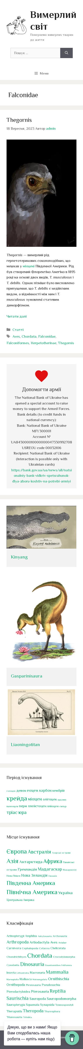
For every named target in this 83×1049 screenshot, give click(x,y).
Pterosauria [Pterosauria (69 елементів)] (40, 991)
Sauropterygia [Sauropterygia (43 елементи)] (16, 1004)
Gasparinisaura (26, 676)
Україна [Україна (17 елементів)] (65, 893)
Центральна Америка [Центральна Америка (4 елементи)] (20, 900)
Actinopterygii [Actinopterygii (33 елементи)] (15, 936)
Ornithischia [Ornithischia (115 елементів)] (58, 978)
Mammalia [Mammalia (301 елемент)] (57, 972)
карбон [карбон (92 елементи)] (45, 790)
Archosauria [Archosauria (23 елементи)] (60, 936)
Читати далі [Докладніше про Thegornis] (17, 316)
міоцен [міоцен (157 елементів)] (35, 798)
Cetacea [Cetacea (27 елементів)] (44, 948)
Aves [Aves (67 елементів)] (53, 942)
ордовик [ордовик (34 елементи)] (61, 799)
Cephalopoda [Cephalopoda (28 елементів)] (30, 948)
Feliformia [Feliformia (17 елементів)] (66, 965)
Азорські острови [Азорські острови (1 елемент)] (61, 852)
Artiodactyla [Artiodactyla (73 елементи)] (39, 942)
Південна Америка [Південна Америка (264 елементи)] (31, 882)
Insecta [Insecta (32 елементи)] (11, 972)
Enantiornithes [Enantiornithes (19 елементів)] (53, 965)
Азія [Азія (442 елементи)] (12, 860)
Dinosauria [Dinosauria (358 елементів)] (32, 964)
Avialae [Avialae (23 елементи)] (62, 942)
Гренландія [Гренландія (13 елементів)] (27, 869)
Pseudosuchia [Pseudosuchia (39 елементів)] (51, 984)
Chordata (29, 336)
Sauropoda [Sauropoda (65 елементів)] (37, 999)
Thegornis (19, 120)
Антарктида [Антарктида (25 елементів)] (30, 861)
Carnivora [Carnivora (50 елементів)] (14, 948)
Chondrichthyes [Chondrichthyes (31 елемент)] (16, 956)
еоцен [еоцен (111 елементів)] (32, 790)
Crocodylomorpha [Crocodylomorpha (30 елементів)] (64, 956)
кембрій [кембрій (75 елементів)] (58, 790)
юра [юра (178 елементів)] (22, 812)
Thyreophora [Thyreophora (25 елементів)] (52, 1011)
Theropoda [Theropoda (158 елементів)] (33, 1010)
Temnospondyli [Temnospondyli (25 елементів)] (64, 1004)
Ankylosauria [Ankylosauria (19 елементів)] (45, 936)
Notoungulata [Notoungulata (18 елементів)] (40, 979)
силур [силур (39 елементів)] (63, 806)
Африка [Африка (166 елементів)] (52, 861)
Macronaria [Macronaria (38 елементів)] (37, 972)
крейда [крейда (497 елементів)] (17, 798)
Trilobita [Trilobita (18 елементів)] (27, 1017)
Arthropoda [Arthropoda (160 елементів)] (18, 942)
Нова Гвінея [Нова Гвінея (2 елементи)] (13, 875)
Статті (18, 330)
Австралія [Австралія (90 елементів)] (39, 852)
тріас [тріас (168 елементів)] (12, 812)
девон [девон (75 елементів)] (21, 790)
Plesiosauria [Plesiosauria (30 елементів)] (33, 984)
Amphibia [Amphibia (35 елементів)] (31, 936)
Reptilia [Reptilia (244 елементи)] (58, 991)
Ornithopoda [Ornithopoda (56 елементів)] (16, 984)
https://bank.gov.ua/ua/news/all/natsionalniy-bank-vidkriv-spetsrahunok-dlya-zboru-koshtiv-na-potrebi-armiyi (41, 475)
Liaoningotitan (25, 744)
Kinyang (19, 557)
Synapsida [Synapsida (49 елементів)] (47, 1004)
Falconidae (46, 336)
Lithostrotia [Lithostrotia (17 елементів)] (23, 972)
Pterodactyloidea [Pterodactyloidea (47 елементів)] (18, 991)
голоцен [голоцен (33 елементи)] (11, 791)
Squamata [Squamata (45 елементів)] (32, 1004)
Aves (16, 336)
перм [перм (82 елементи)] (23, 806)
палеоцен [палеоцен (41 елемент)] (12, 806)
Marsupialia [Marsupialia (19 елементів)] (13, 979)
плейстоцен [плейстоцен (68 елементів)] (37, 806)
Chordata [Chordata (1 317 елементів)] (39, 955)
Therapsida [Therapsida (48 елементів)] (14, 1011)
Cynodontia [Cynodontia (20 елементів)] (13, 965)
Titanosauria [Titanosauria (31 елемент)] (14, 1016)
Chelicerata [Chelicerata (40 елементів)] (58, 948)
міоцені (29, 266)
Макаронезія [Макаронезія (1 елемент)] (69, 869)
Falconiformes (18, 343)
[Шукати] (66, 53)
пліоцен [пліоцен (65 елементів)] (53, 806)
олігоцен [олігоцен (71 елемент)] (50, 799)
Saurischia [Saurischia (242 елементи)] (18, 998)
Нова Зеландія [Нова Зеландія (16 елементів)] (34, 875)
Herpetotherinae (43, 343)
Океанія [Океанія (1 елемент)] (52, 875)
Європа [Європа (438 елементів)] (17, 851)
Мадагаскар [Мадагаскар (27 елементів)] (50, 869)
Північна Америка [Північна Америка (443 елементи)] (32, 891)
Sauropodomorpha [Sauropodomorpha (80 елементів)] (61, 999)
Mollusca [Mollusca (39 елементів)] (26, 979)
